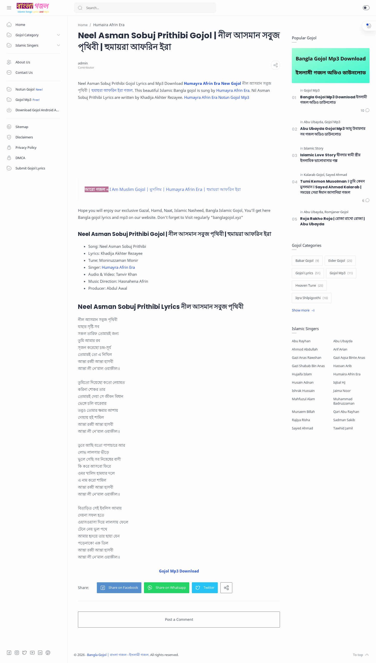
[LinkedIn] (40, 652)
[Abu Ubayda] (314, 122)
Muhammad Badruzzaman (344, 401)
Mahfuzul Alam (303, 399)
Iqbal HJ (339, 382)
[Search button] (80, 7)
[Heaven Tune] (309, 285)
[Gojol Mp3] (312, 90)
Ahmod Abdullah (305, 349)
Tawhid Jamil (343, 428)
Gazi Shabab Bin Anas (308, 366)
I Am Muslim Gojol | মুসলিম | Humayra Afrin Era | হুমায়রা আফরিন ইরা (175, 189)
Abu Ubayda (342, 341)
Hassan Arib (342, 366)
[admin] (83, 63)
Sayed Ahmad (302, 428)
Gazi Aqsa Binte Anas (349, 357)
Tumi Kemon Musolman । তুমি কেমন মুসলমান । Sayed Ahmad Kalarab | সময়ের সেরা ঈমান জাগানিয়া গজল (332, 187)
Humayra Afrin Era (232, 90)
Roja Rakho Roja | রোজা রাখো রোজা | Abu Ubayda (332, 221)
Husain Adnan (303, 382)
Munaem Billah (303, 411)
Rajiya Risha (301, 420)
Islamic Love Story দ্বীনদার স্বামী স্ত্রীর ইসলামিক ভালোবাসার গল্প (330, 157)
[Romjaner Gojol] (336, 212)
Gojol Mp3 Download (179, 570)
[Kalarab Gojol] (314, 175)
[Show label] (303, 310)
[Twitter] (24, 652)
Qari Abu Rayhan (346, 411)
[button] (366, 7)
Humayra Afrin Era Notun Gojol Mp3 (216, 97)
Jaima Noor (342, 391)
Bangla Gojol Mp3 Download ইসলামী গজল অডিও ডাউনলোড (333, 99)
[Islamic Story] (313, 148)
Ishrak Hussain (303, 391)
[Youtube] (32, 652)
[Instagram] (16, 652)
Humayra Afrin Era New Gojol (212, 83)
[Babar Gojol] (307, 261)
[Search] (145, 7)
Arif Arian (340, 349)
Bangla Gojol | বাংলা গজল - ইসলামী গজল (118, 655)
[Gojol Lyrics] (308, 273)
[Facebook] (9, 652)
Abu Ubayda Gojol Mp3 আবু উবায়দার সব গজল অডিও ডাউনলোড (332, 131)
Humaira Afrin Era (346, 374)
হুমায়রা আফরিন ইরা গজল (112, 90)
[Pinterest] (47, 652)
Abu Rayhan (301, 341)
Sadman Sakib (344, 420)
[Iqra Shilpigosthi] (311, 298)
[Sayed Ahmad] (336, 175)
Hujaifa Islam (302, 374)
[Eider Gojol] (340, 261)
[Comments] (365, 110)
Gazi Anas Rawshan (306, 357)
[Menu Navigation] (9, 7)
